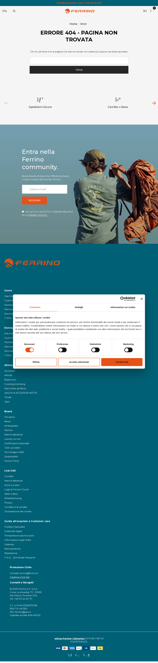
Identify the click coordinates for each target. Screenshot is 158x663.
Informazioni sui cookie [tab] (123, 307)
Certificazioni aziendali (16, 444)
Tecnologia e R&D (14, 453)
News (7, 422)
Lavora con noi (12, 440)
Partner (8, 431)
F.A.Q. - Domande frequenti (19, 559)
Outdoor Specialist (14, 528)
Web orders (11, 495)
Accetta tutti (121, 362)
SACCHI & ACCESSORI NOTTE (20, 394)
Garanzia (9, 545)
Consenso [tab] (35, 307)
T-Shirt (8, 319)
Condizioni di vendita (15, 508)
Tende (7, 398)
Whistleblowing (13, 499)
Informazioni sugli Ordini (17, 541)
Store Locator (12, 486)
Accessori (9, 372)
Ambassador (11, 427)
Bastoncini (10, 381)
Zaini (7, 403)
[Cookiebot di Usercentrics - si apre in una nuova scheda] (122, 299)
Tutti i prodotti (12, 449)
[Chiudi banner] (142, 299)
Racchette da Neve (15, 390)
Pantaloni (9, 306)
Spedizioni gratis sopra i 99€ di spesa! (79, 3)
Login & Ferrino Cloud (16, 491)
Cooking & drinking (14, 385)
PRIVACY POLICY (37, 216)
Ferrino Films (11, 462)
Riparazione (10, 554)
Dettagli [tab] (79, 307)
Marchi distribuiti (13, 436)
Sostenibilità (11, 458)
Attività (8, 376)
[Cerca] (14, 11)
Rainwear (9, 310)
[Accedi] (144, 11)
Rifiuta (36, 362)
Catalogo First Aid (19, 578)
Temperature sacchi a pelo (19, 537)
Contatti (8, 477)
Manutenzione (12, 550)
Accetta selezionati (79, 362)
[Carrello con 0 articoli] (152, 11)
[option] (40, 103)
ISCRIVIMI (35, 201)
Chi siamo (9, 418)
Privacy (8, 504)
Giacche (8, 297)
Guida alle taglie (13, 532)
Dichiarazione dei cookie (17, 512)
